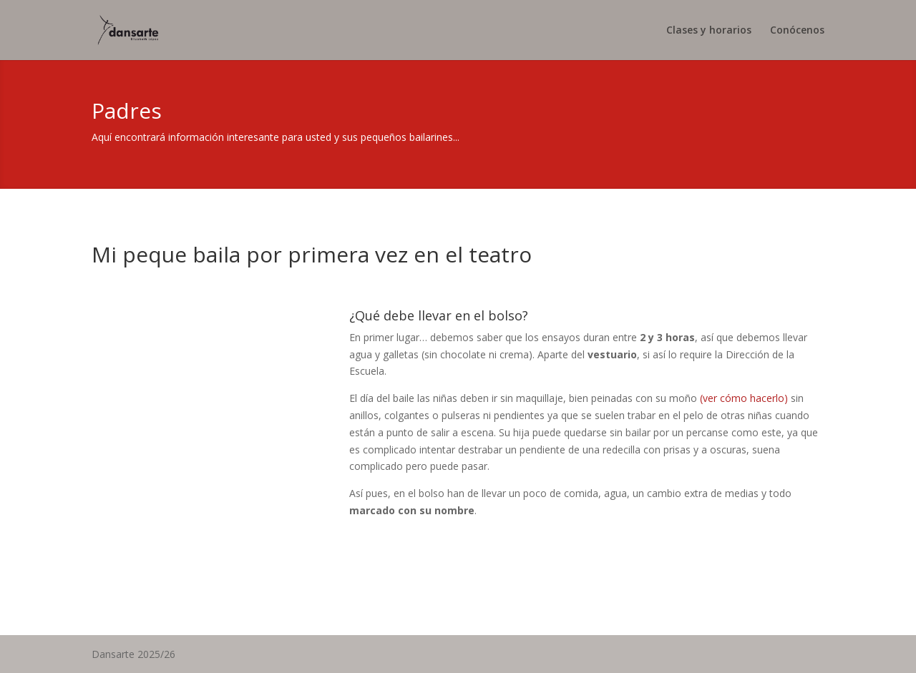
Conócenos (797, 30)
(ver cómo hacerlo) (745, 398)
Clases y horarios (708, 30)
